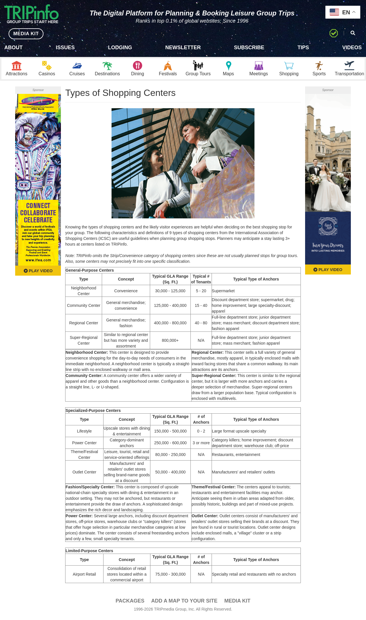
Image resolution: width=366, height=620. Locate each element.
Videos (352, 47)
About (13, 47)
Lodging (120, 47)
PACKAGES (130, 603)
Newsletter (183, 47)
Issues (65, 47)
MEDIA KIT (23, 33)
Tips (303, 47)
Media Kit (237, 603)
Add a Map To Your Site (184, 603)
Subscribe (249, 47)
